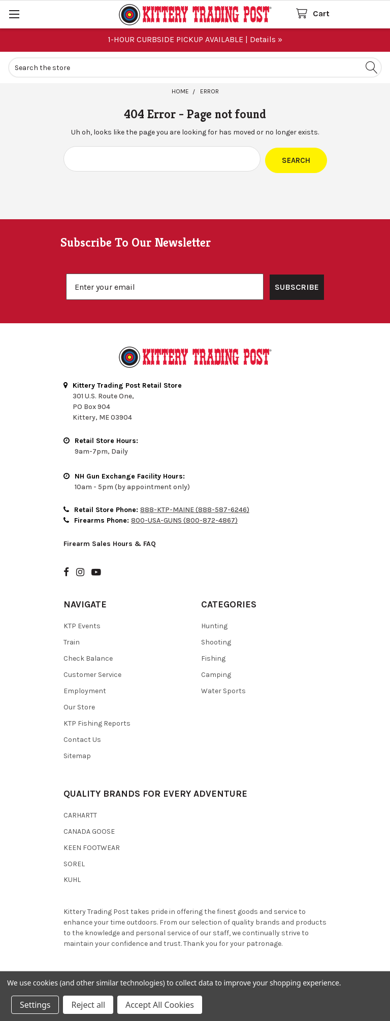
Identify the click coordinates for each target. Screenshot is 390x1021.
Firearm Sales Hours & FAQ (109, 542)
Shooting (216, 640)
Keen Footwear (91, 846)
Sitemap (77, 754)
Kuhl (72, 878)
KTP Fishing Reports (97, 722)
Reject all (88, 1004)
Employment (84, 689)
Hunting (214, 624)
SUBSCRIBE (297, 285)
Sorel (74, 862)
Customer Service (92, 673)
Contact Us (82, 738)
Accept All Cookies (159, 1004)
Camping (216, 673)
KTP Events (82, 624)
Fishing (213, 657)
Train (71, 640)
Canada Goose (89, 830)
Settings (35, 1004)
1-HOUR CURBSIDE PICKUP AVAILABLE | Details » (195, 39)
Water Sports (223, 689)
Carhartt (80, 813)
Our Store (79, 705)
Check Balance (88, 657)
